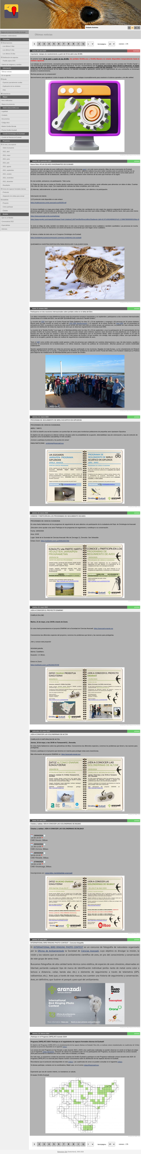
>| (83, 44)
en (135, 27)
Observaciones (6, 43)
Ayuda (3, 79)
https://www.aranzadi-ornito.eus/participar (45, 216)
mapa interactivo (48, 1052)
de (63, 950)
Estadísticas (5, 94)
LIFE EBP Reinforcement (78, 323)
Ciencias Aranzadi (90, 950)
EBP (43, 321)
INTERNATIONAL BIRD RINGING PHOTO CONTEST (58, 947)
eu (129, 27)
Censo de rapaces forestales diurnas (13, 189)
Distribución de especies (9, 57)
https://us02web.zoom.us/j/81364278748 (45, 665)
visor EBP (119, 323)
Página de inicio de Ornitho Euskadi (13, 32)
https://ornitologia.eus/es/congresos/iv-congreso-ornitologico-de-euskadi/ (56, 237)
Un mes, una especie (8, 144)
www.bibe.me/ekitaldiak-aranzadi (58, 873)
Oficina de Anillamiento (50, 950)
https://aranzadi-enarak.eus (103, 628)
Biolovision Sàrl (62, 1152)
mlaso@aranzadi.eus (91, 1065)
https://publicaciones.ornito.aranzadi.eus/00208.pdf (48, 202)
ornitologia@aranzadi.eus (55, 443)
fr (138, 27)
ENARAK (4, 200)
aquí (84, 169)
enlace (65, 1047)
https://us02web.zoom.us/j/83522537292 (55, 541)
